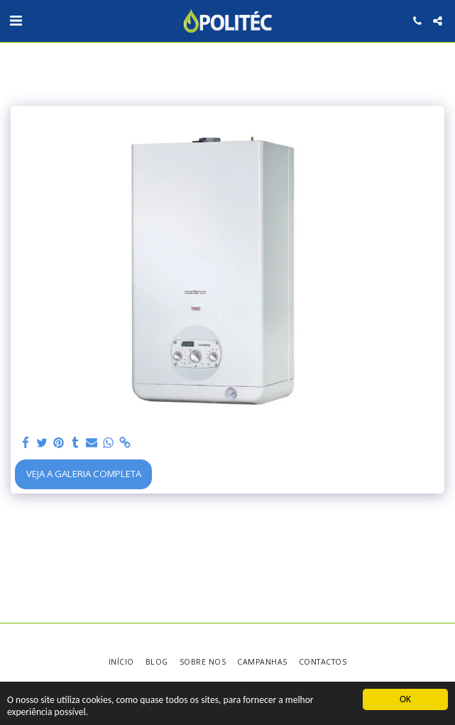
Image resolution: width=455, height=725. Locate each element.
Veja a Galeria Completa (83, 473)
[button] (16, 20)
